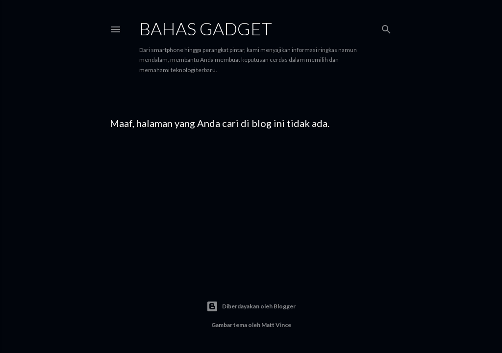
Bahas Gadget (205, 28)
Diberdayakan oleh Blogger (251, 306)
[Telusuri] (386, 27)
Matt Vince (276, 324)
